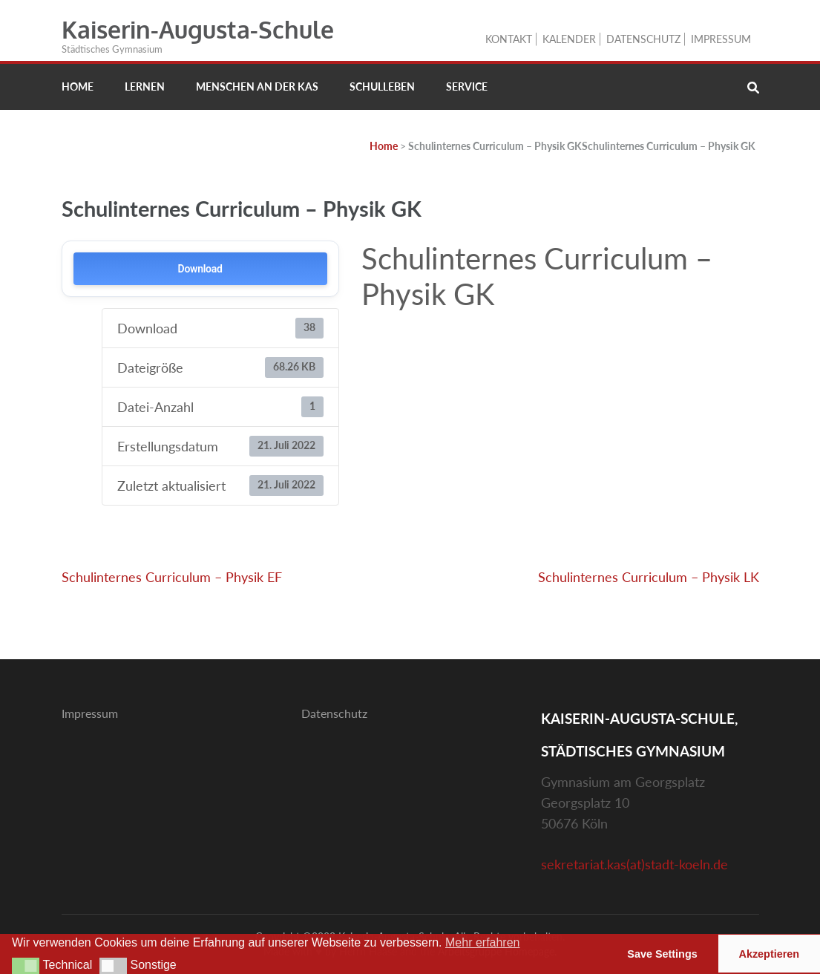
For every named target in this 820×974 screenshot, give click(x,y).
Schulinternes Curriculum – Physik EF (172, 577)
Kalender (569, 39)
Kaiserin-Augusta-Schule (198, 29)
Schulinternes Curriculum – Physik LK (648, 577)
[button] (25, 966)
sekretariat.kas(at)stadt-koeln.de (634, 864)
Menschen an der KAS (257, 86)
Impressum (721, 39)
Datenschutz (643, 39)
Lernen (145, 86)
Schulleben (382, 86)
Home (78, 86)
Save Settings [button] (662, 954)
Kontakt (508, 39)
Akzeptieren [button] (769, 954)
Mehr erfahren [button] (482, 942)
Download (200, 269)
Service (467, 86)
